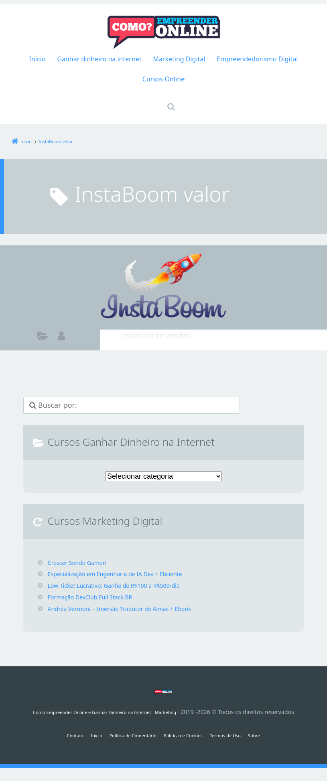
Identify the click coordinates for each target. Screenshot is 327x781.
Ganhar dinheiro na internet (99, 59)
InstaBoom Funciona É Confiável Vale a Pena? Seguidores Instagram (216, 273)
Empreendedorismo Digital (257, 59)
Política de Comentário (125, 735)
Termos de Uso (240, 735)
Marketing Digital (179, 59)
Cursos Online (163, 79)
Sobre (275, 735)
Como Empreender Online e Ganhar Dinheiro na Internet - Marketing (104, 712)
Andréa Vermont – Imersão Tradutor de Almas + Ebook (130, 608)
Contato (55, 735)
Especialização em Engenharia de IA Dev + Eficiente (124, 573)
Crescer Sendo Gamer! (81, 562)
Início (37, 59)
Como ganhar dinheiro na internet (42, 337)
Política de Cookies (188, 735)
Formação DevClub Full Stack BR (96, 597)
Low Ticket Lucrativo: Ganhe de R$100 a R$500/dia (123, 585)
